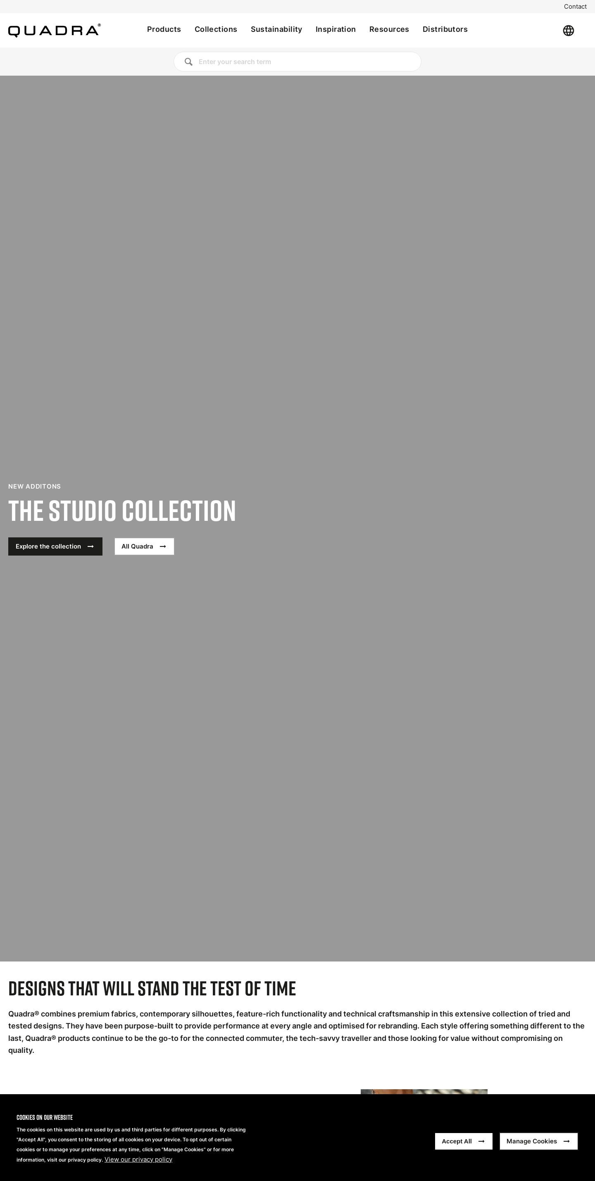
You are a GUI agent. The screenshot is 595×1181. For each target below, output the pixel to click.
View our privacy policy (138, 1159)
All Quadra (137, 546)
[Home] (54, 30)
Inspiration (336, 29)
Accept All (457, 1141)
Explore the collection (48, 546)
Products (164, 29)
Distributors (445, 29)
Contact (575, 6)
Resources (389, 29)
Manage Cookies (532, 1141)
